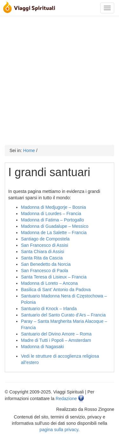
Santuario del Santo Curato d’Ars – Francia (63, 314)
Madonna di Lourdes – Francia (51, 213)
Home (29, 150)
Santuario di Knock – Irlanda (49, 308)
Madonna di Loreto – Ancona (49, 283)
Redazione (66, 398)
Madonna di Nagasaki (42, 346)
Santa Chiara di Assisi (42, 251)
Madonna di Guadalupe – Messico (54, 226)
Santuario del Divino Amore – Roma (56, 333)
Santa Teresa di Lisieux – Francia (54, 276)
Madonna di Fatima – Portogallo (52, 219)
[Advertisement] (59, 79)
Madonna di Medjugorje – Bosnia (53, 207)
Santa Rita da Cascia (42, 257)
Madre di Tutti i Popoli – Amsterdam (56, 340)
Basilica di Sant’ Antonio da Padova (56, 289)
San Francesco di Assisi (44, 245)
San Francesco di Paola (44, 270)
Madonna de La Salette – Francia (54, 232)
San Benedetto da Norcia (45, 264)
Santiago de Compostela (45, 238)
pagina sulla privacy (59, 429)
